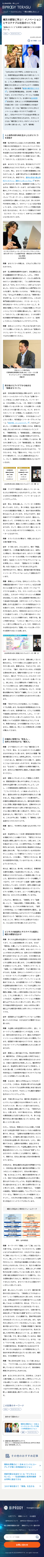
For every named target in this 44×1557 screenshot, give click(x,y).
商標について (22, 1516)
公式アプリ (12, 1516)
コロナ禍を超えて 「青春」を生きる (19, 1486)
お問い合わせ (22, 1544)
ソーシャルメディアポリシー (16, 1530)
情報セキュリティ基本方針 (31, 1525)
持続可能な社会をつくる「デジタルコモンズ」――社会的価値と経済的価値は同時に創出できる (20, 1476)
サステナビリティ (15, 33)
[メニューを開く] (40, 5)
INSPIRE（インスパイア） (17, 423)
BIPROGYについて (12, 1521)
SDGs (5, 33)
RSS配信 (33, 1516)
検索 (37, 1537)
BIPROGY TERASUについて (29, 1521)
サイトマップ (33, 1530)
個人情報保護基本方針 (11, 1525)
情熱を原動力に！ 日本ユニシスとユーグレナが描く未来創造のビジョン (20, 1465)
